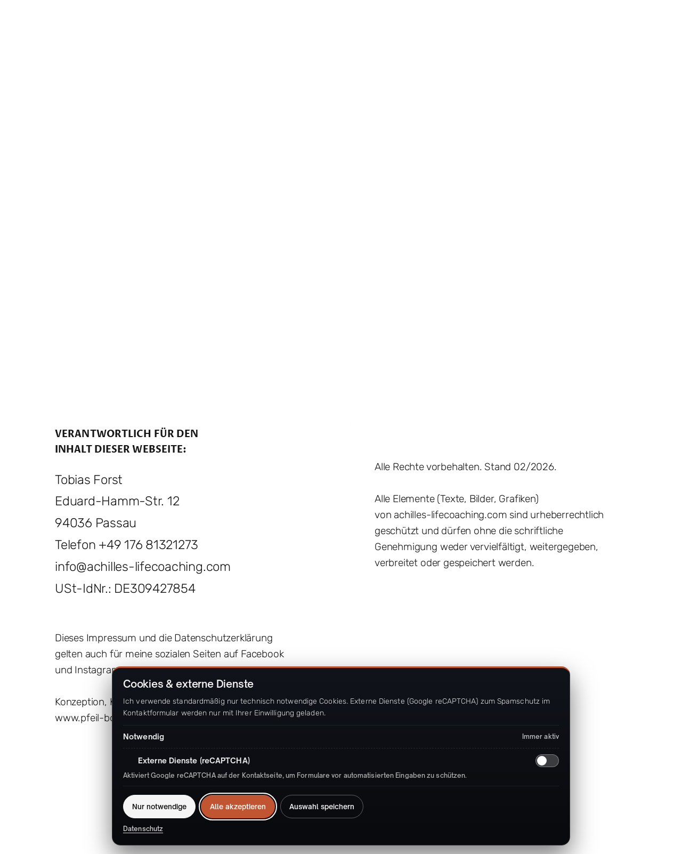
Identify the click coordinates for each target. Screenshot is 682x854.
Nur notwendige (159, 806)
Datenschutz (143, 829)
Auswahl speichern (321, 806)
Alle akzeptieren (238, 806)
